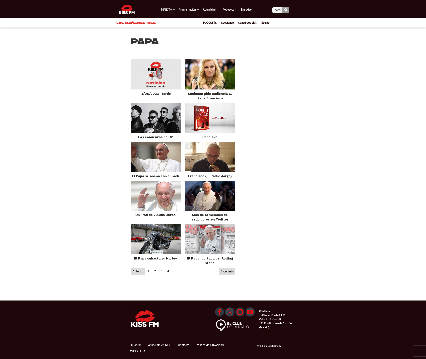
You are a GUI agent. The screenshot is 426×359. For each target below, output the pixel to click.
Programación (194, 9)
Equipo (264, 22)
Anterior (138, 271)
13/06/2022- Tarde (155, 93)
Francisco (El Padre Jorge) (210, 176)
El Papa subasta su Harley (155, 258)
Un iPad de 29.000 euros (155, 215)
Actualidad (215, 9)
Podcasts (234, 9)
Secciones (228, 22)
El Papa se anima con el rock (155, 176)
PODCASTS (211, 22)
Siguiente (227, 271)
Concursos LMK (247, 22)
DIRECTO (174, 9)
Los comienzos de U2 (155, 137)
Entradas (249, 9)
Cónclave (209, 137)
